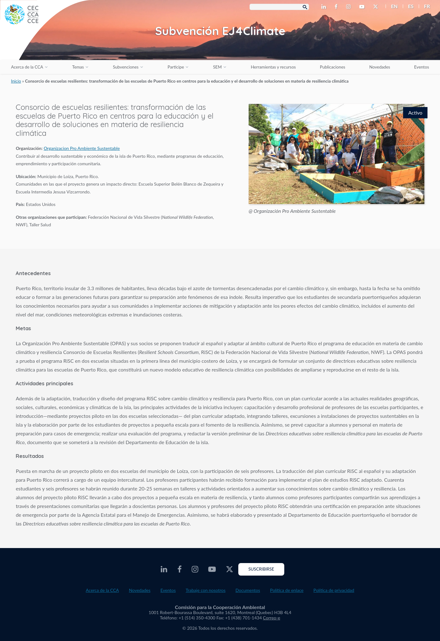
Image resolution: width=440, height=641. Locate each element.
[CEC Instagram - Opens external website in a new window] (350, 7)
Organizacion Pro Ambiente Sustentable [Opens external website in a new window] (82, 148)
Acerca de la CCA (27, 66)
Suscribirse (261, 569)
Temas (78, 66)
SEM (217, 66)
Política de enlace (287, 590)
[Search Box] (279, 7)
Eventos (421, 66)
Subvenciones (126, 66)
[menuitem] (392, 6)
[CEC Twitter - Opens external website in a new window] (377, 7)
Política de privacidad (333, 590)
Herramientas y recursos (273, 66)
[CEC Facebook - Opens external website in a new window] (337, 7)
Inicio (16, 81)
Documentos (247, 590)
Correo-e (271, 617)
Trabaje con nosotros (205, 590)
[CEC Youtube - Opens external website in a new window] (363, 7)
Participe (176, 66)
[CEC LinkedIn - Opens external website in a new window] (325, 7)
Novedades (379, 66)
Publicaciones (332, 66)
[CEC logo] (47, 47)
